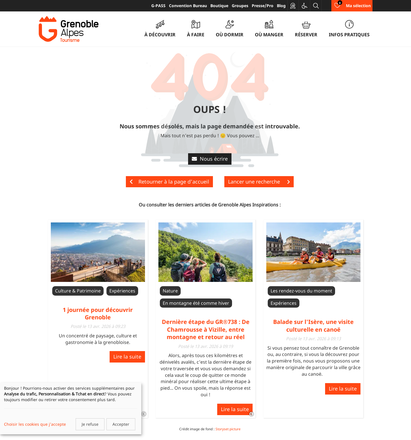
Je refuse (90, 424)
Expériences (122, 291)
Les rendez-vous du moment (301, 291)
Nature (170, 291)
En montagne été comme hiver (196, 303)
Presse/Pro (262, 5)
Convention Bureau (188, 5)
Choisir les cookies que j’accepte (35, 424)
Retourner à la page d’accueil (169, 181)
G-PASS (158, 5)
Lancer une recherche (259, 181)
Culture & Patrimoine (78, 291)
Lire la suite (127, 356)
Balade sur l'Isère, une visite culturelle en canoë (313, 325)
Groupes (240, 5)
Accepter (120, 424)
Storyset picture (228, 429)
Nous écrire (210, 158)
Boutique (219, 5)
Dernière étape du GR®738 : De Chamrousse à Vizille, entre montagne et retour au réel (205, 329)
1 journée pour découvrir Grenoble (98, 313)
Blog (281, 5)
